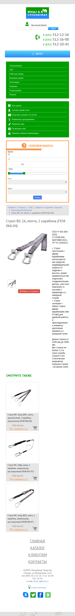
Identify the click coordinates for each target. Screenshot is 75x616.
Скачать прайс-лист (21, 110)
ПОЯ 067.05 (17, 475)
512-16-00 (56, 39)
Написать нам (18, 124)
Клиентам (37, 554)
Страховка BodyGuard (21, 210)
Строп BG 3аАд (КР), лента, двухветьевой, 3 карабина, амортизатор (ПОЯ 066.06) (20, 418)
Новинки (13, 86)
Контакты (37, 561)
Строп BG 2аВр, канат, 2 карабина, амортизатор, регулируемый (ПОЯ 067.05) (21, 468)
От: (37, 157)
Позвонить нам (19, 128)
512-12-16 (56, 34)
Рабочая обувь (16, 73)
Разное (12, 94)
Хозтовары (14, 82)
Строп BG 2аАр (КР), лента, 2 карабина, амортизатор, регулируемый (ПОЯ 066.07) (21, 518)
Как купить (17, 105)
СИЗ (11, 69)
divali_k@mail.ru (40, 581)
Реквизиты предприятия (23, 119)
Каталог (22, 207)
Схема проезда (38, 587)
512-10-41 (56, 44)
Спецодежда (15, 65)
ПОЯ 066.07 (18, 526)
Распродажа (15, 90)
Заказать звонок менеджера (25, 133)
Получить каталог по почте (24, 114)
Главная (12, 207)
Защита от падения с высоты (48, 207)
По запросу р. (19, 429)
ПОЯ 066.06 (18, 425)
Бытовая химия (16, 78)
